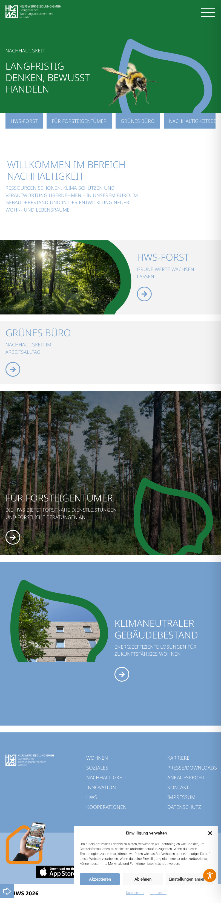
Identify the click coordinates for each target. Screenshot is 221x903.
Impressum (158, 893)
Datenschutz (135, 893)
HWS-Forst (24, 121)
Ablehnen (142, 879)
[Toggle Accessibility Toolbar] (210, 875)
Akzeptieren (100, 879)
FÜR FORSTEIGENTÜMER (59, 497)
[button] (210, 833)
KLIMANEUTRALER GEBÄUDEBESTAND (156, 628)
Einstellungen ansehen (189, 879)
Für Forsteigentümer (79, 121)
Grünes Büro (138, 121)
